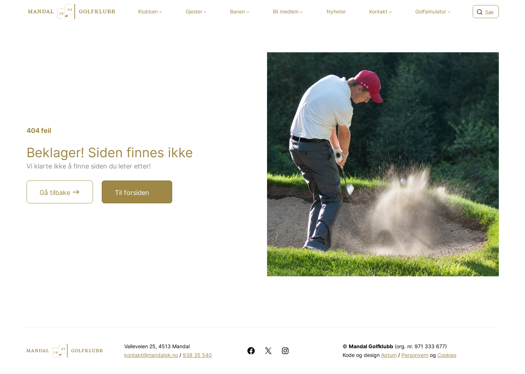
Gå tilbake (55, 192)
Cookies (446, 355)
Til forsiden (132, 192)
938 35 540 (197, 355)
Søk (489, 12)
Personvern (414, 355)
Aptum (389, 355)
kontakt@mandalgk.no (151, 355)
